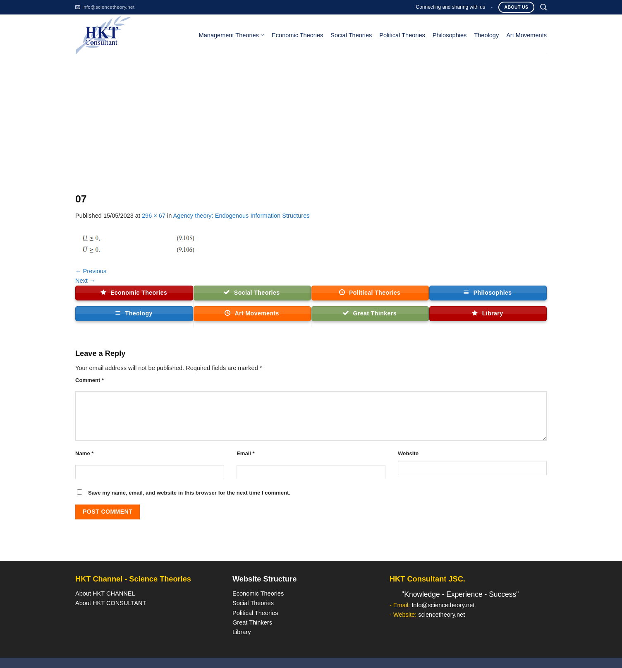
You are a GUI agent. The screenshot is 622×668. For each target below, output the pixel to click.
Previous (90, 271)
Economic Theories (297, 35)
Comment (89, 380)
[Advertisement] (311, 118)
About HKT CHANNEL (105, 593)
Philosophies (450, 35)
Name (84, 453)
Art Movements (526, 35)
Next (85, 280)
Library (241, 632)
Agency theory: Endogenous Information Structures (241, 215)
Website (408, 453)
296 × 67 (153, 215)
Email (246, 453)
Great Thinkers (252, 622)
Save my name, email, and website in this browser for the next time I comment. (189, 493)
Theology (486, 35)
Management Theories (231, 35)
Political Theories (402, 35)
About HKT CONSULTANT (110, 603)
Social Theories (351, 35)
